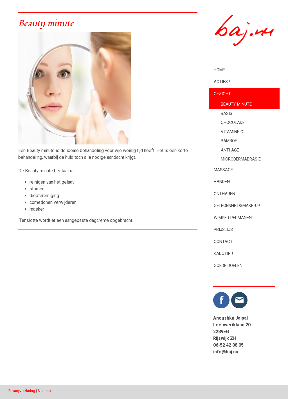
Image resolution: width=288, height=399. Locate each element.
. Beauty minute (235, 104)
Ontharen (224, 193)
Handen (222, 181)
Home (219, 69)
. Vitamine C (231, 131)
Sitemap (44, 391)
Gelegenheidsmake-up (237, 205)
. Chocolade (232, 122)
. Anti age (229, 150)
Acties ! (222, 81)
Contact (223, 241)
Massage (223, 169)
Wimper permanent (234, 217)
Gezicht (222, 93)
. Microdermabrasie (240, 159)
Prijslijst (224, 229)
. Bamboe (228, 140)
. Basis (225, 113)
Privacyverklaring (21, 391)
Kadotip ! (223, 253)
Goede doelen (228, 265)
